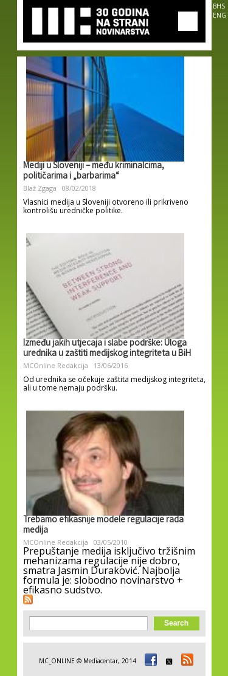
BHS (219, 6)
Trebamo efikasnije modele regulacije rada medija (103, 526)
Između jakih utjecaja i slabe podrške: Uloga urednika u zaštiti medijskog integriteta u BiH (107, 349)
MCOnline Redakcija (55, 365)
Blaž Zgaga (40, 188)
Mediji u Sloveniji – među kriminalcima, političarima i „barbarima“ (93, 171)
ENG (219, 15)
